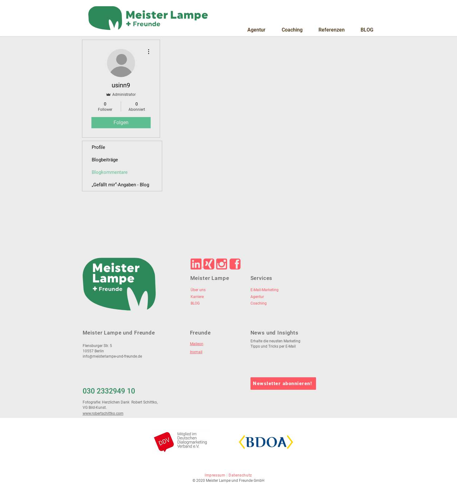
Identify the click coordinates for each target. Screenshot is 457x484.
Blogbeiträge (105, 160)
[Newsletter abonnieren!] (283, 383)
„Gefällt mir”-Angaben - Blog (120, 185)
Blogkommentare (110, 172)
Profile (98, 147)
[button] (256, 30)
